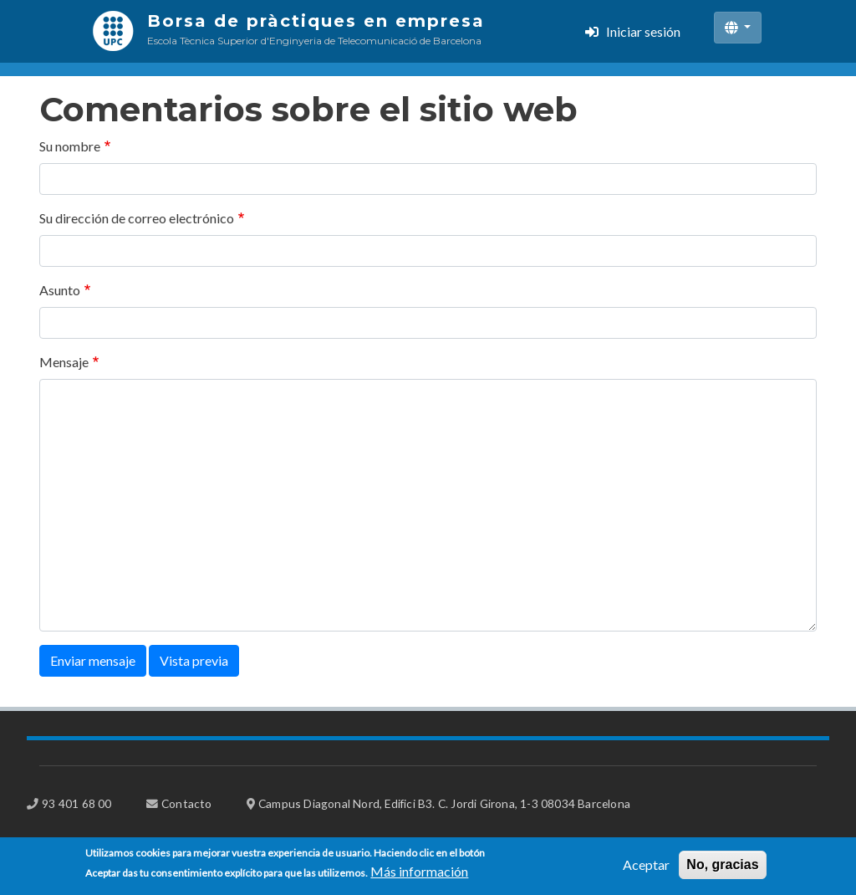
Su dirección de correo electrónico (136, 218)
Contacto (186, 803)
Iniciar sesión (643, 31)
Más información (419, 875)
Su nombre (69, 146)
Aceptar (646, 869)
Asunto (59, 290)
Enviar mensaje (92, 660)
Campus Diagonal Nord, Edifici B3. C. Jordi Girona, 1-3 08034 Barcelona (444, 803)
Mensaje (64, 362)
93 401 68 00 (76, 803)
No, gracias (722, 869)
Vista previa (194, 660)
